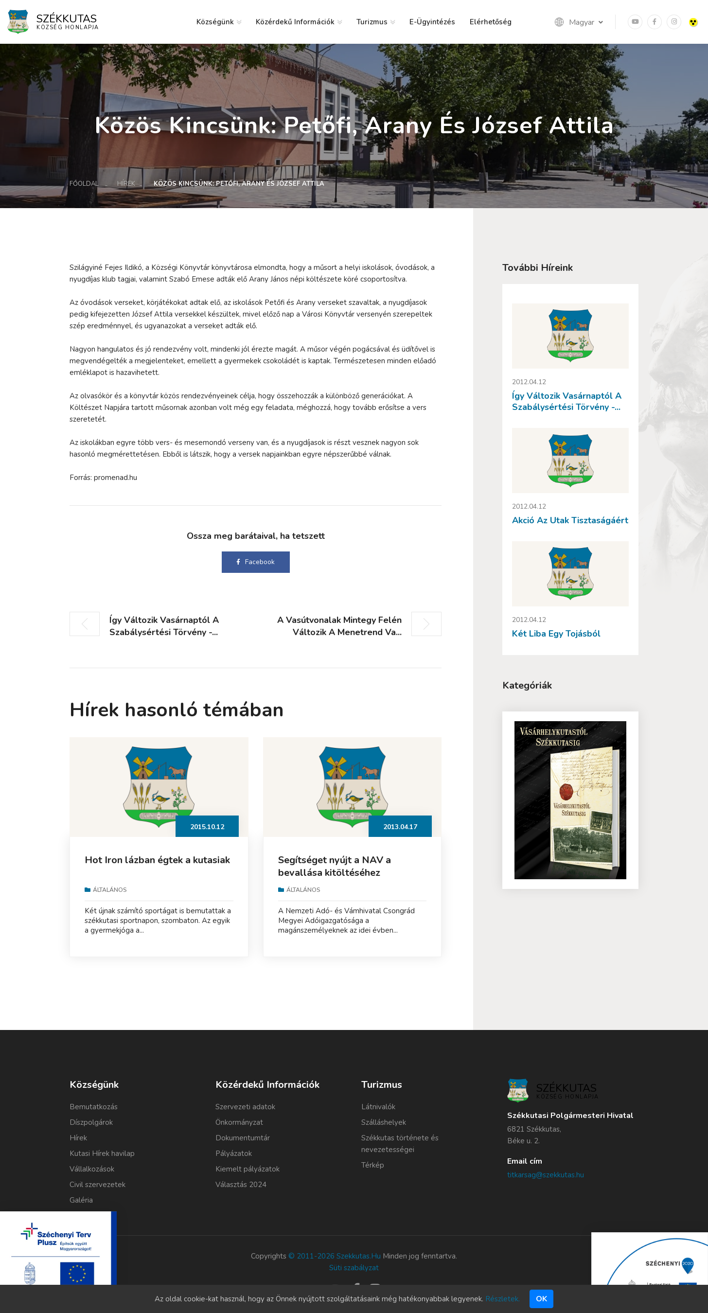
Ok (541, 1299)
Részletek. (502, 1299)
